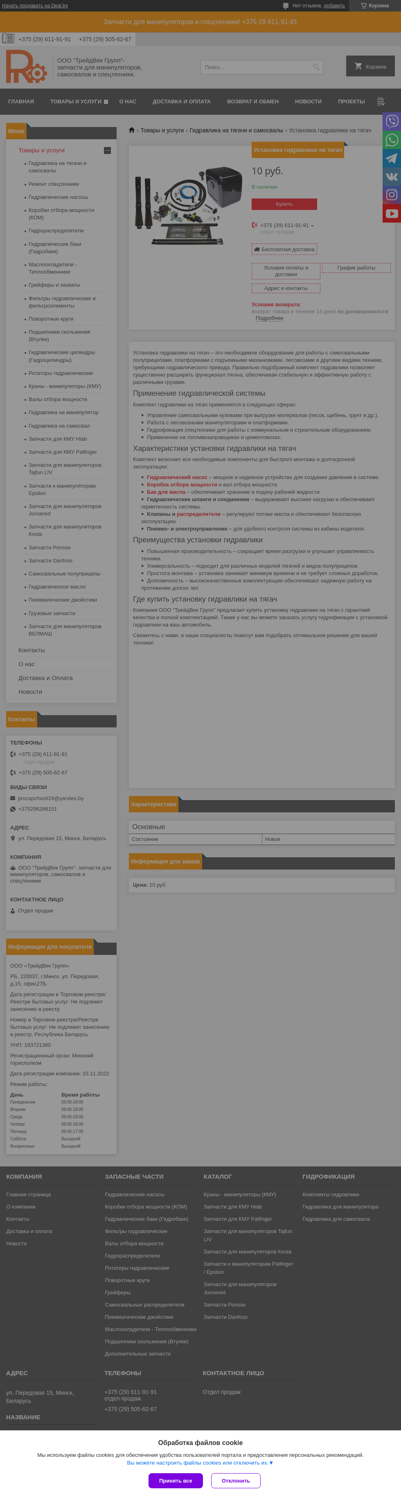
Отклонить (236, 1481)
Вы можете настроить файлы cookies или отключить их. (197, 1463)
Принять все (175, 1481)
